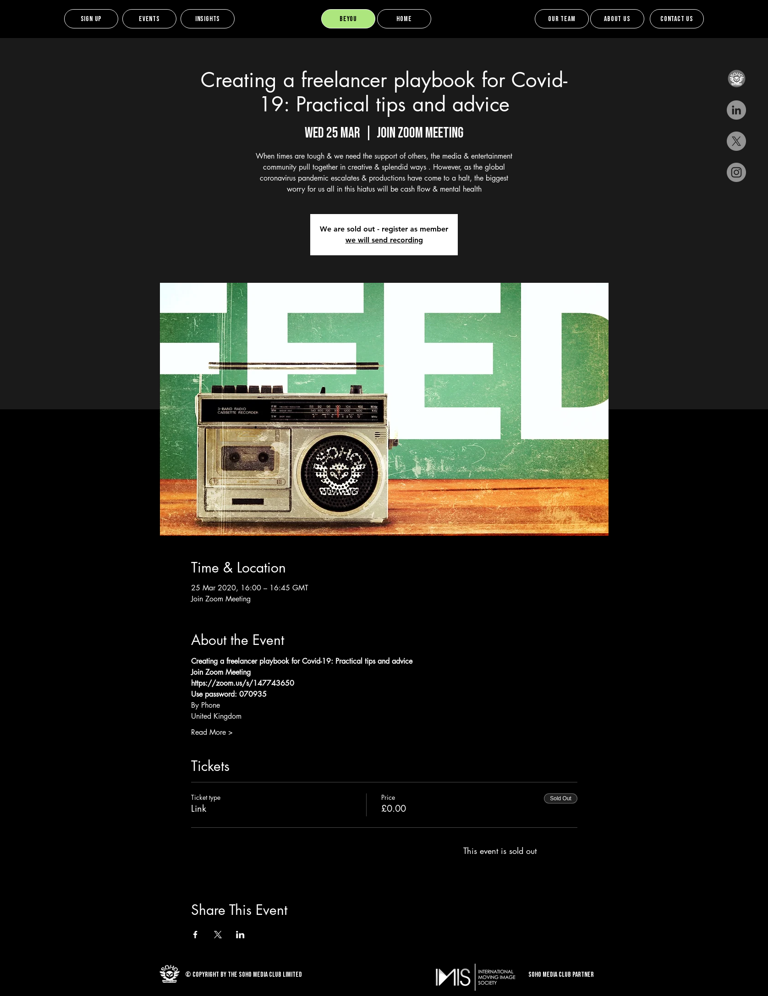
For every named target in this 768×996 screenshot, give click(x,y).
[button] (736, 78)
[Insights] (208, 18)
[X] (736, 141)
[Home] (404, 18)
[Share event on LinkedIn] (240, 934)
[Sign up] (91, 18)
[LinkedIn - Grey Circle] (736, 110)
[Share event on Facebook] (195, 934)
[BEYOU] (348, 18)
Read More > (212, 732)
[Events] (149, 18)
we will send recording (384, 240)
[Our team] (562, 18)
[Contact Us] (677, 18)
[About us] (617, 18)
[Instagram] (736, 172)
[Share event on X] (218, 934)
